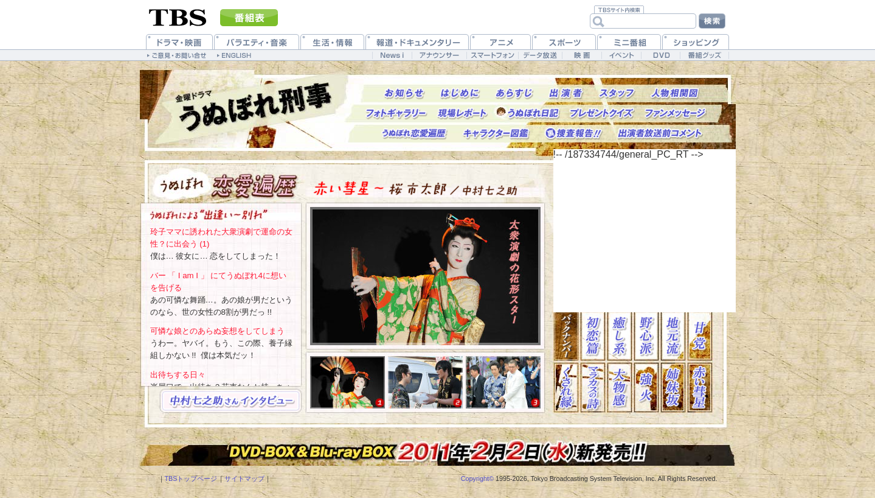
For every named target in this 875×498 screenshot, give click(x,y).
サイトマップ (244, 478)
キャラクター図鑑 (496, 133)
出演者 (566, 93)
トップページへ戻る (255, 108)
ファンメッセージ (675, 113)
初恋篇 (593, 335)
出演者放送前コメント (660, 133)
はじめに (460, 93)
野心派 (646, 335)
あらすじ (514, 93)
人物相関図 (675, 93)
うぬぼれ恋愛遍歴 (414, 133)
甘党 (700, 335)
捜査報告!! (574, 133)
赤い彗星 (700, 387)
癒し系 (619, 335)
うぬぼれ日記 (533, 113)
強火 (646, 387)
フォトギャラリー (396, 113)
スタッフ (617, 93)
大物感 (619, 387)
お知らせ (404, 93)
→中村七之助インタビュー (230, 401)
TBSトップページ (191, 478)
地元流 (673, 335)
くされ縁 (566, 387)
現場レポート (462, 113)
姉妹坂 (673, 387)
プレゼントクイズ (602, 113)
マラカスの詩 (593, 387)
